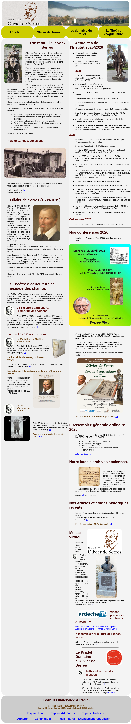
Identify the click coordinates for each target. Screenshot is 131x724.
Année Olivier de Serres (107, 629)
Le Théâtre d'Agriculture (113, 32)
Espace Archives (93, 713)
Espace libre (35, 713)
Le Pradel (111, 692)
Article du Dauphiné (83, 454)
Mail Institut (67, 718)
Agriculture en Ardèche (84, 629)
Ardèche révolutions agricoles (105, 627)
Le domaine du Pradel (81, 32)
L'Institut (16, 32)
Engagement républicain (94, 718)
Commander (43, 718)
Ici (24, 190)
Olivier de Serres (49, 32)
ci (92, 605)
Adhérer (22, 718)
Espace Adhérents (63, 713)
